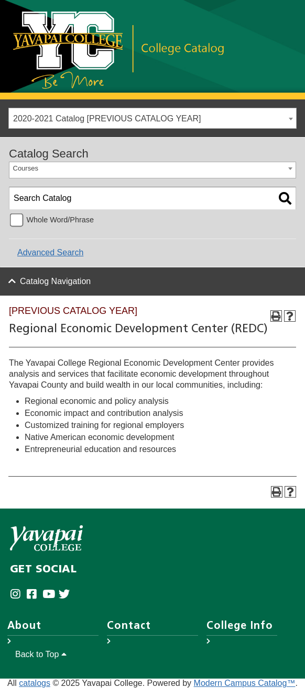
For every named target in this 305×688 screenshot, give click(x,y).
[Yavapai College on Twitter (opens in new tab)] (67, 594)
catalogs (34, 683)
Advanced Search (50, 252)
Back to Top (41, 654)
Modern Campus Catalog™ (245, 683)
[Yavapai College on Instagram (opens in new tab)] (18, 594)
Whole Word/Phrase (60, 220)
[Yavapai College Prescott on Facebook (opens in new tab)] (34, 594)
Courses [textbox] (25, 168)
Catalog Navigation (55, 281)
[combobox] (152, 118)
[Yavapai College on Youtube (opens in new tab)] (50, 594)
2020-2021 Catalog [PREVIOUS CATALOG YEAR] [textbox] (107, 118)
